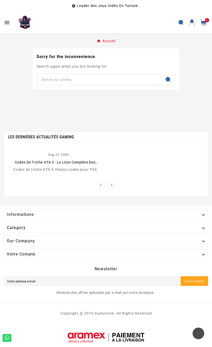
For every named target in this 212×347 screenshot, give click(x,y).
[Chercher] (99, 79)
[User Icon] (192, 22)
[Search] (168, 79)
